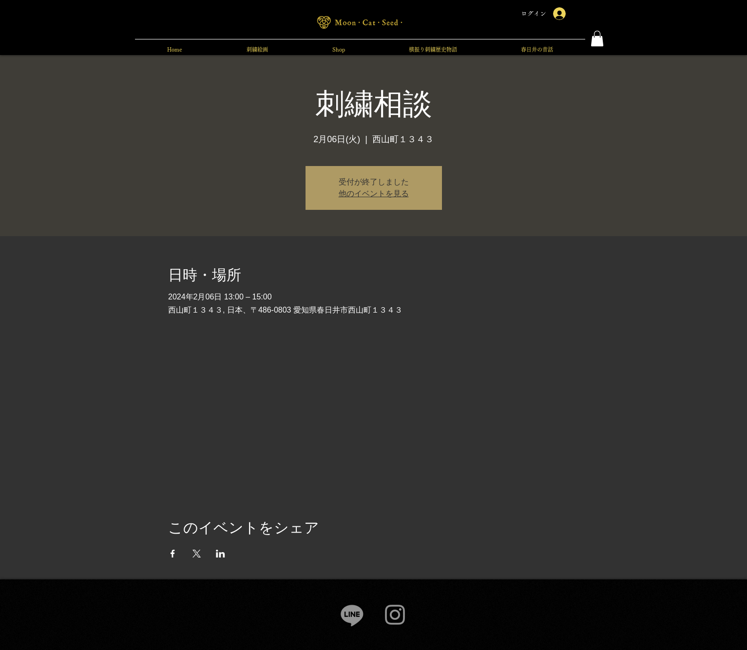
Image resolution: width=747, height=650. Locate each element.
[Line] (352, 614)
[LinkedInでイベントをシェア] (220, 553)
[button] (597, 38)
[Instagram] (395, 614)
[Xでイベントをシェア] (196, 553)
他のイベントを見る (374, 193)
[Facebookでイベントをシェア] (172, 553)
